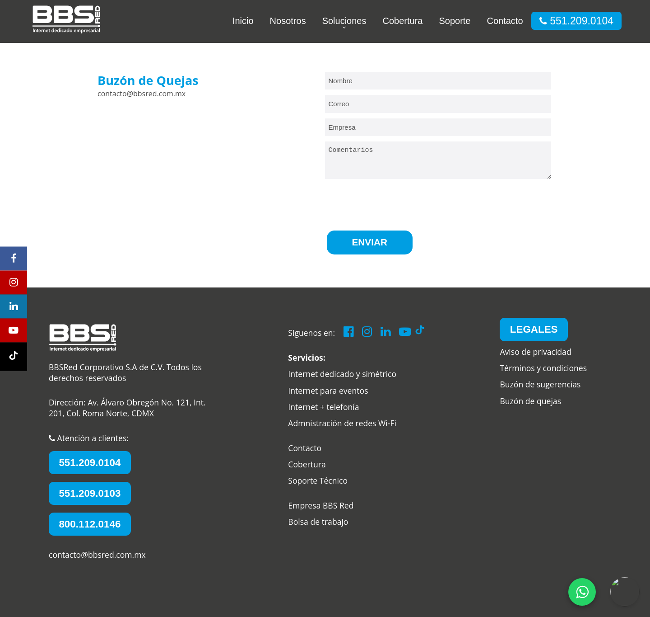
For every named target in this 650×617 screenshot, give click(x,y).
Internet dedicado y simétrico (342, 374)
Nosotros (288, 21)
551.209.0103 (90, 493)
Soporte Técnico (318, 481)
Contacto (505, 21)
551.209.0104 (576, 21)
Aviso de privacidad (535, 351)
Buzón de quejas (530, 401)
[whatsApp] (582, 592)
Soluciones (344, 21)
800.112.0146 (90, 524)
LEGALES (534, 329)
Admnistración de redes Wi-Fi (342, 423)
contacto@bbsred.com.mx (97, 554)
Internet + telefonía (323, 406)
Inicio (243, 21)
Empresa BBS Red (320, 505)
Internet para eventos (328, 390)
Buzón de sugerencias (540, 384)
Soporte (454, 21)
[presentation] (393, 203)
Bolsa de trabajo (318, 521)
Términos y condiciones (543, 368)
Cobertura (402, 21)
